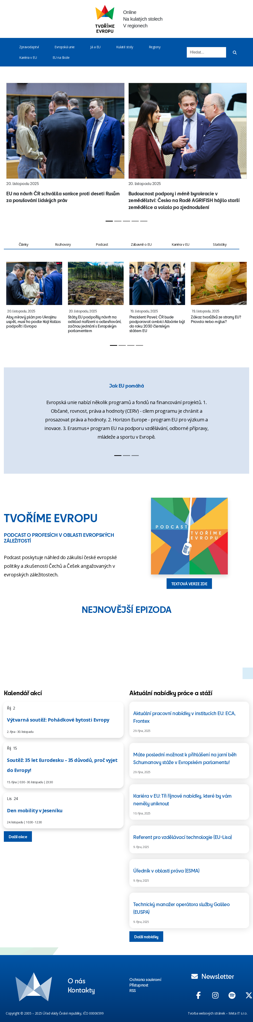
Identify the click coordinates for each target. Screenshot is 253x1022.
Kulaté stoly (124, 47)
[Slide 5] (143, 221)
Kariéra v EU (28, 57)
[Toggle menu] (40, 47)
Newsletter (212, 976)
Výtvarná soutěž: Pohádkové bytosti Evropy (58, 720)
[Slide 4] (135, 221)
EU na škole (61, 57)
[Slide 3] (126, 221)
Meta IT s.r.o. (238, 1013)
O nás (76, 980)
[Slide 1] (109, 221)
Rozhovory (63, 244)
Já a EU (95, 47)
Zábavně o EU (141, 244)
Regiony (155, 47)
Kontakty (81, 989)
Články (23, 244)
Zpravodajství (29, 47)
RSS (132, 990)
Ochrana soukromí (145, 979)
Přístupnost (138, 985)
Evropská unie (64, 47)
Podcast (102, 244)
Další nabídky (146, 936)
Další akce (18, 836)
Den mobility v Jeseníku (35, 810)
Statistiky (219, 244)
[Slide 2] (117, 221)
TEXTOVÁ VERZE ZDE (189, 583)
